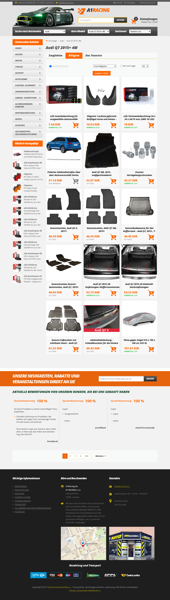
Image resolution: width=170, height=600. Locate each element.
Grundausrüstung (25, 91)
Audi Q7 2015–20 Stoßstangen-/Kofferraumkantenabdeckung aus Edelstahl (102, 285)
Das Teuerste (93, 55)
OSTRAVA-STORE (22, 497)
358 (86, 456)
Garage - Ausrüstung (26, 97)
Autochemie (21, 79)
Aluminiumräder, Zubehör (24, 105)
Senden (150, 378)
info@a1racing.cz (66, 2)
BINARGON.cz (94, 590)
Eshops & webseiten (78, 590)
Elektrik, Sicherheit (25, 85)
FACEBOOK (20, 511)
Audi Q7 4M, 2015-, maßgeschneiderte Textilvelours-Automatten (101, 173)
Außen (18, 54)
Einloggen (131, 2)
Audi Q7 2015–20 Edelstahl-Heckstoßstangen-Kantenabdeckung (139, 285)
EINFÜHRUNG (21, 486)
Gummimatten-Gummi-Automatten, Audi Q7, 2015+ (64, 285)
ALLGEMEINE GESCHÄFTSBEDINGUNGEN (33, 508)
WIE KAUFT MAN (22, 490)
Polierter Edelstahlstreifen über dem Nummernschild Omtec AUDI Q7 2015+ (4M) (63, 173)
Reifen (18, 119)
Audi (62, 41)
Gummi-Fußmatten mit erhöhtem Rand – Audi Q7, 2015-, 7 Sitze (64, 341)
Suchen (120, 20)
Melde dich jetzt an (148, 2)
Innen (18, 48)
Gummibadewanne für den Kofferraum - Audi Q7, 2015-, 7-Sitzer (139, 229)
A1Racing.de (104, 11)
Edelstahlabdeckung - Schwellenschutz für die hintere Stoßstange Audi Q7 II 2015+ (101, 341)
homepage (52, 40)
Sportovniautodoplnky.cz (59, 587)
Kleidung (20, 125)
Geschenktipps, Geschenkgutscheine (26, 133)
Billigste (74, 55)
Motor (18, 60)
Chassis (19, 66)
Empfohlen (56, 55)
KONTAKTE (19, 493)
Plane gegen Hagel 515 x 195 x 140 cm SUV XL (139, 341)
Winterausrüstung (25, 112)
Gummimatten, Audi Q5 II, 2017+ (64, 229)
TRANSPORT (20, 504)
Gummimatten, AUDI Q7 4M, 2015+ (102, 229)
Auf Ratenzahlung (23, 500)
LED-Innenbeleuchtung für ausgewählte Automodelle (64, 118)
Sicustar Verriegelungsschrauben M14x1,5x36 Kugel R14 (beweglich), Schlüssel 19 (139, 173)
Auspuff (19, 73)
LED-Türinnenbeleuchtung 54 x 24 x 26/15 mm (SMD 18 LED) (139, 118)
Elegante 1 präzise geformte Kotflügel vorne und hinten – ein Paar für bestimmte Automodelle (102, 118)
